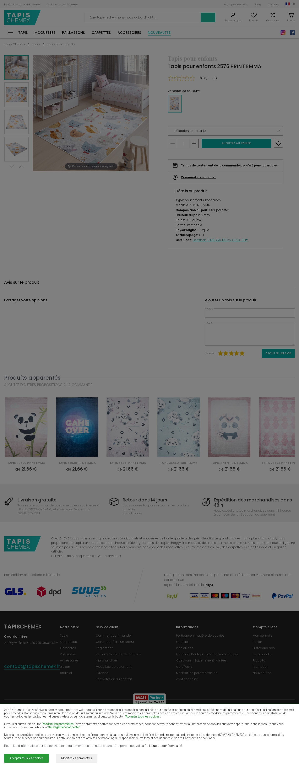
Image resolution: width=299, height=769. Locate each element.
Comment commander (198, 177)
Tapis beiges (14, 714)
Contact (273, 4)
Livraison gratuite (36, 500)
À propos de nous (236, 4)
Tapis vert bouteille (251, 714)
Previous (21, 166)
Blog (258, 4)
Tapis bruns (129, 714)
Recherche (208, 17)
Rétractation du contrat (114, 679)
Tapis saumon (15, 726)
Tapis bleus (13, 732)
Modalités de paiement (114, 666)
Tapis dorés (71, 738)
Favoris (253, 20)
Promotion (260, 666)
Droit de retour (62, 4)
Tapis (23, 32)
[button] (225, 131)
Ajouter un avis (278, 353)
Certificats (184, 666)
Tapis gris (186, 732)
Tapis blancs (72, 714)
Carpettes (101, 32)
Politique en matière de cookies (200, 635)
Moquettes (44, 32)
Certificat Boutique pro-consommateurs (207, 654)
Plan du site (185, 648)
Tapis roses (129, 732)
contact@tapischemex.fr (32, 666)
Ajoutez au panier (236, 143)
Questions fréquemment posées (201, 660)
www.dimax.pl (284, 755)
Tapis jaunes (188, 726)
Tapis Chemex (22, 17)
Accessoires (129, 32)
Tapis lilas (127, 726)
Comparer (272, 20)
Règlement (104, 648)
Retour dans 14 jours (145, 500)
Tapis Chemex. (40, 755)
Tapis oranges (73, 732)
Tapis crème (72, 726)
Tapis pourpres (131, 720)
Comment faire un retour (115, 641)
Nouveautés (159, 32)
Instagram (283, 32)
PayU (209, 584)
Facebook (292, 32)
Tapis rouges (72, 720)
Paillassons (73, 32)
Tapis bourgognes (193, 714)
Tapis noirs (12, 720)
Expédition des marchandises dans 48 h (253, 502)
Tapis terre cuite (249, 732)
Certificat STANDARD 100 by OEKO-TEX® (220, 240)
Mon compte (233, 20)
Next (11, 166)
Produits (259, 660)
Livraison (102, 673)
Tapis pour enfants (61, 44)
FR (293, 4)
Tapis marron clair (250, 720)
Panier (291, 20)
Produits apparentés (32, 377)
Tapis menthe (247, 726)
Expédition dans (22, 4)
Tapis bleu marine (192, 720)
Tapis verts (12, 738)
